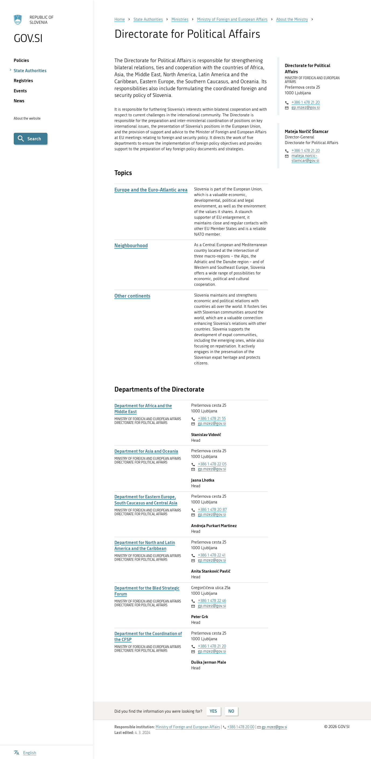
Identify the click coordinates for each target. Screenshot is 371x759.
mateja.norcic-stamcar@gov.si (305, 158)
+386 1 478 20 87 (212, 509)
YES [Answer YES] (213, 711)
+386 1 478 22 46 (212, 600)
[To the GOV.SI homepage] (46, 29)
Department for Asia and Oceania (146, 451)
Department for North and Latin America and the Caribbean (144, 545)
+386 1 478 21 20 (212, 646)
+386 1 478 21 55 (212, 418)
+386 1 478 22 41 (212, 555)
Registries (23, 80)
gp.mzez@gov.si (212, 423)
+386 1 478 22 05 (212, 464)
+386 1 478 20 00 (240, 727)
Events (20, 91)
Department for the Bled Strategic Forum (147, 591)
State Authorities (30, 70)
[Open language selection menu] (25, 752)
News (19, 101)
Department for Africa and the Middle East (143, 409)
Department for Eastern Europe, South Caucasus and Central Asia (145, 500)
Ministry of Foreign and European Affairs (188, 727)
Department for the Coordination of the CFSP (148, 636)
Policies (21, 60)
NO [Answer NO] (231, 711)
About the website (27, 118)
